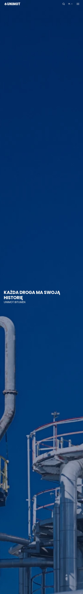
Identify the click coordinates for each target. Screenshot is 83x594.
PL (70, 3)
